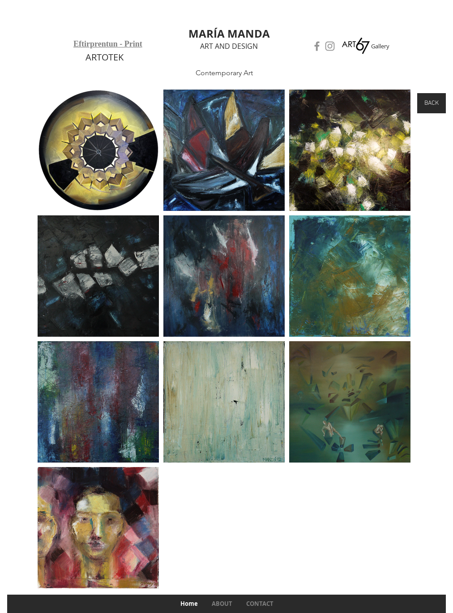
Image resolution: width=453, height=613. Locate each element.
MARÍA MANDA (229, 33)
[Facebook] (317, 46)
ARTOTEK (104, 57)
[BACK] (431, 103)
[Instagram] (330, 46)
